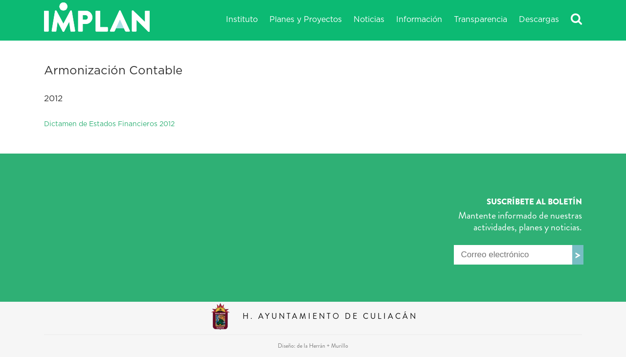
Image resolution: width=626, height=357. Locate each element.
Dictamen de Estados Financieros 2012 (109, 124)
